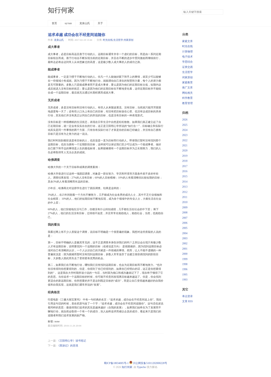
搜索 (220, 12)
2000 (184, 253)
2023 (184, 135)
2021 (184, 145)
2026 (184, 119)
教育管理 (187, 103)
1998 (184, 264)
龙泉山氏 (84, 23)
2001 (184, 248)
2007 (184, 217)
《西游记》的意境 (67, 345)
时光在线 (108, 39)
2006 (184, 222)
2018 (184, 160)
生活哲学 (118, 39)
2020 (184, 150)
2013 (184, 186)
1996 (184, 269)
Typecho (141, 367)
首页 (54, 23)
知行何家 (61, 10)
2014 (184, 181)
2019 (184, 155)
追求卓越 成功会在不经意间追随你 (76, 35)
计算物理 (187, 51)
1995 (184, 274)
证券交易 (187, 67)
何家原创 (128, 39)
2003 (184, 238)
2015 (184, 176)
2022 (184, 140)
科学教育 (187, 98)
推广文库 (187, 87)
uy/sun (68, 23)
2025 (184, 124)
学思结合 (187, 61)
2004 (184, 233)
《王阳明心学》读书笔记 (71, 340)
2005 (184, 228)
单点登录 (187, 296)
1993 (184, 279)
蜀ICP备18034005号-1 (116, 363)
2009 (184, 207)
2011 (184, 197)
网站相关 (187, 92)
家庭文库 (187, 41)
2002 (184, 243)
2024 (184, 130)
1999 (184, 259)
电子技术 (187, 56)
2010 (184, 202)
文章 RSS (187, 301)
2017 (184, 166)
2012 (184, 192)
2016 (184, 171)
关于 (100, 23)
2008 (184, 212)
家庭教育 (187, 82)
